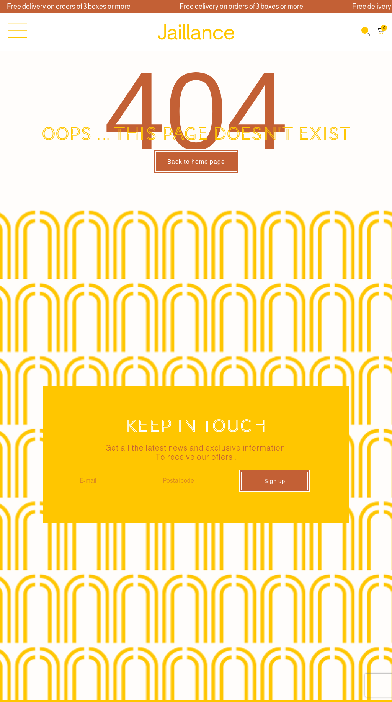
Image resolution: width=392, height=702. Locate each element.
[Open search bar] (365, 32)
